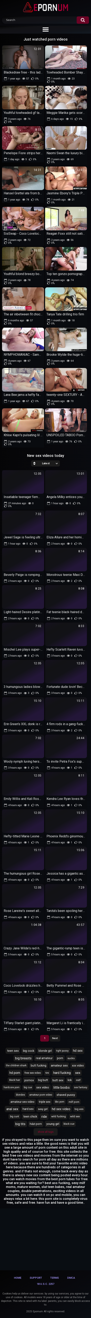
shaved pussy (66, 1095)
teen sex (13, 1051)
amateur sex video (22, 1101)
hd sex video (61, 1109)
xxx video (78, 1065)
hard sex (28, 1109)
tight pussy (62, 1050)
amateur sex (59, 1065)
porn (60, 1058)
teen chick (30, 1116)
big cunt (14, 1116)
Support (36, 1277)
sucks (71, 1058)
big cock (28, 1051)
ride (44, 1117)
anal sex (12, 1109)
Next (55, 1038)
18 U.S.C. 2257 (45, 1283)
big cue (28, 1087)
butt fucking (38, 1065)
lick (70, 1080)
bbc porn (59, 1101)
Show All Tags (45, 1131)
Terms (54, 1277)
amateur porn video (40, 1094)
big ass (79, 1109)
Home (17, 1277)
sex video (42, 1087)
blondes (20, 1094)
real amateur (44, 1058)
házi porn (36, 1124)
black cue (69, 1123)
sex (77, 1073)
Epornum (38, 1311)
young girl (52, 1124)
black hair (14, 1080)
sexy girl (43, 1109)
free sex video (32, 1072)
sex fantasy (80, 1087)
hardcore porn (11, 1087)
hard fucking (62, 1073)
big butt (43, 1080)
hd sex (78, 1051)
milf (78, 1080)
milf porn (74, 1101)
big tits (20, 1124)
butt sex (57, 1080)
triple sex (44, 1101)
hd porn (14, 1073)
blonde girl (45, 1050)
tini (47, 1072)
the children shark (16, 1065)
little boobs (61, 1087)
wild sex (75, 1116)
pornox (29, 1080)
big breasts (23, 1058)
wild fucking (58, 1116)
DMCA (71, 1277)
